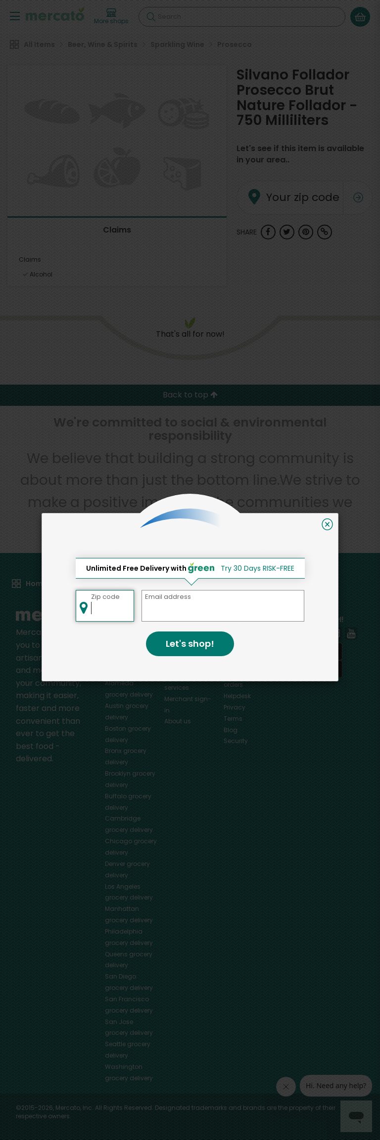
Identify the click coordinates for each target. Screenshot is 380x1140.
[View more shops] (111, 16)
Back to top (190, 394)
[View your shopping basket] (360, 17)
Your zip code (285, 186)
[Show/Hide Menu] (15, 15)
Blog (231, 730)
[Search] (242, 17)
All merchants (185, 631)
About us (177, 721)
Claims (117, 230)
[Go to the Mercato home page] (55, 14)
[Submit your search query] (151, 17)
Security (236, 741)
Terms (233, 718)
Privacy (234, 707)
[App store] (312, 652)
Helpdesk (237, 696)
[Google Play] (312, 668)
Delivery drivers (186, 665)
